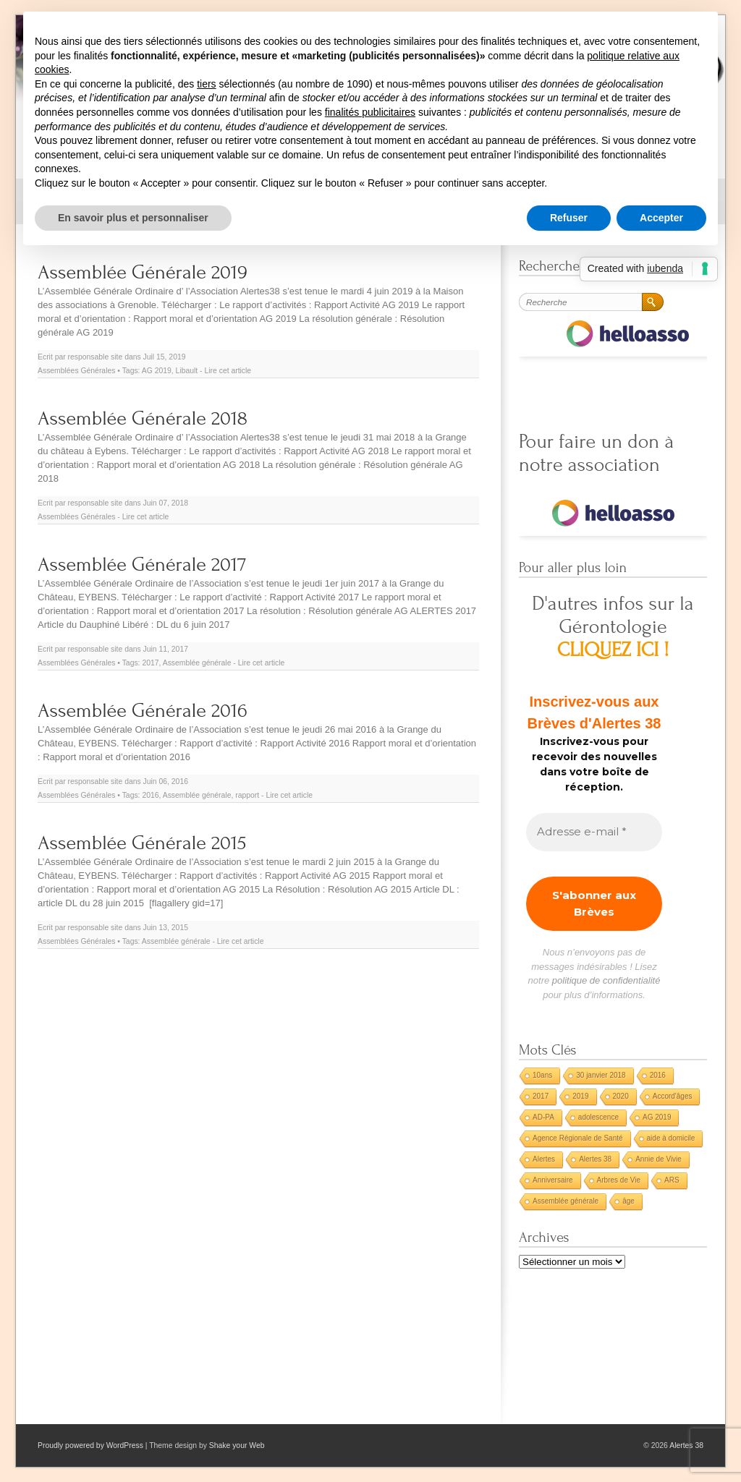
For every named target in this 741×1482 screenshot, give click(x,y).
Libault (187, 371)
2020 (621, 1096)
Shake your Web (237, 1445)
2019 (580, 1096)
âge (628, 1201)
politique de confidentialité (606, 980)
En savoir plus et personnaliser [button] (133, 217)
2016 (150, 795)
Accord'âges (673, 1096)
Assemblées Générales (76, 371)
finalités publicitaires (370, 112)
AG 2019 (157, 371)
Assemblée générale (197, 663)
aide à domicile (671, 1138)
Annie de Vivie (658, 1159)
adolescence (598, 1117)
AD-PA (543, 1117)
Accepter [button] (661, 217)
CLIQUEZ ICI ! (613, 650)
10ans (542, 1075)
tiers (206, 84)
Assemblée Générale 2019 (142, 272)
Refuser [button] (569, 217)
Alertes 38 (595, 1159)
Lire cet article (227, 371)
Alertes (544, 1159)
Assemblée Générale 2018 (142, 418)
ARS (671, 1180)
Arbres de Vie (618, 1180)
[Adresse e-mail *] (594, 832)
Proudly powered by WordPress (90, 1445)
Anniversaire (553, 1180)
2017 (150, 663)
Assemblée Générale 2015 (142, 843)
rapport (247, 795)
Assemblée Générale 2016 (142, 710)
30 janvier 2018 (600, 1075)
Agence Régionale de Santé (578, 1138)
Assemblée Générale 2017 (142, 564)
